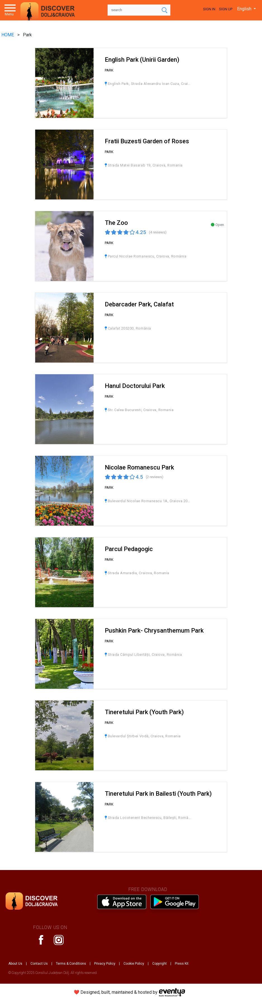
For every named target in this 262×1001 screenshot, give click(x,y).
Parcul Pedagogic (129, 548)
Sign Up (225, 9)
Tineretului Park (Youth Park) (144, 712)
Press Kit (182, 964)
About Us (15, 964)
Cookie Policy (133, 964)
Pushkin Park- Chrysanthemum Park (154, 630)
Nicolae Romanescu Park (139, 467)
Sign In (209, 9)
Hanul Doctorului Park (135, 385)
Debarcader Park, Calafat (139, 304)
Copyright (159, 964)
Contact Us (39, 964)
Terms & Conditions (71, 964)
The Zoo (116, 222)
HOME (8, 34)
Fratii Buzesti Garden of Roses (147, 141)
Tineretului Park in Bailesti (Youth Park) (158, 793)
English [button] (245, 8)
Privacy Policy (104, 964)
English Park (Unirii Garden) (142, 59)
